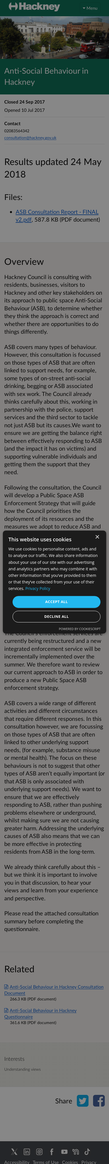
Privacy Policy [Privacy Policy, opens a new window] (37, 588)
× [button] (97, 537)
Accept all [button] (56, 601)
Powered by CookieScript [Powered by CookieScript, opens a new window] (80, 629)
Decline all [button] (56, 616)
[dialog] (54, 582)
